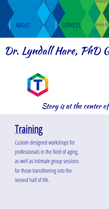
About (23, 25)
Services (71, 25)
